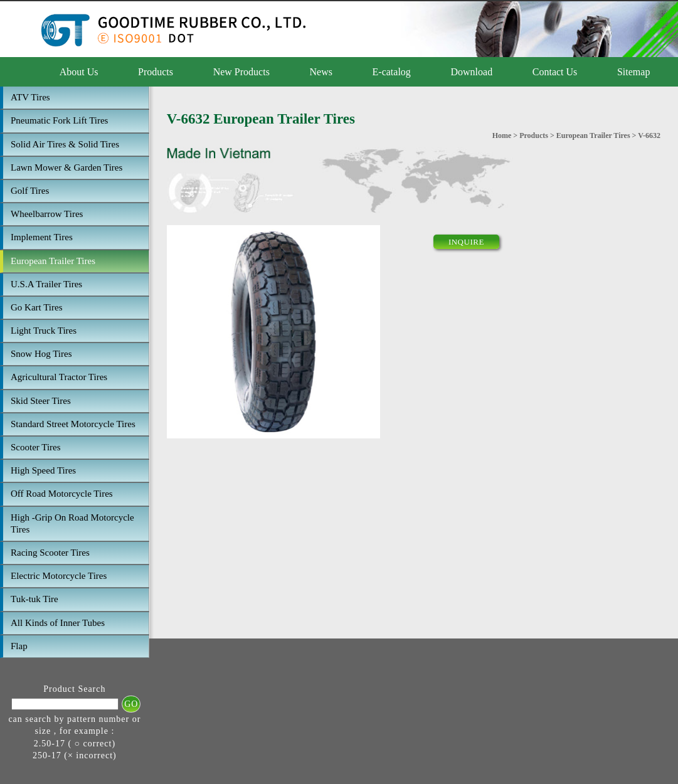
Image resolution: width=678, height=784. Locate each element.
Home (502, 135)
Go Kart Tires (37, 307)
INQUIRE (466, 241)
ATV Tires (30, 97)
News (321, 71)
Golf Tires (30, 191)
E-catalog (392, 71)
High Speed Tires (43, 470)
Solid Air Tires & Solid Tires (65, 144)
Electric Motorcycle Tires (59, 576)
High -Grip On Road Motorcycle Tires (72, 523)
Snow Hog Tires (41, 354)
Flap (19, 646)
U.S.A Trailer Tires (46, 284)
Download (471, 71)
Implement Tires (42, 237)
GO (131, 704)
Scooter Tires (36, 447)
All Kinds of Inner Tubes (58, 623)
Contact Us (555, 71)
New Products (241, 71)
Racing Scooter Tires (50, 553)
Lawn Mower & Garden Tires (66, 167)
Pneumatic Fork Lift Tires (59, 120)
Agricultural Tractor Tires (59, 377)
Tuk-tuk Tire (34, 599)
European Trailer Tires (53, 261)
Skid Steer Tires (41, 401)
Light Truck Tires (44, 331)
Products (155, 71)
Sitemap (633, 71)
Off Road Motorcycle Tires (62, 494)
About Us (79, 71)
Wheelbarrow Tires (47, 214)
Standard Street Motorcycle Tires (73, 424)
